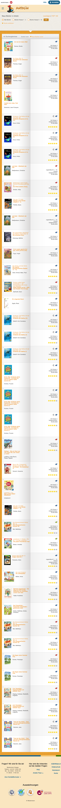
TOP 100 (55, 16)
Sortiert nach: (25, 36)
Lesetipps (46, 16)
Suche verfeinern (9, 23)
